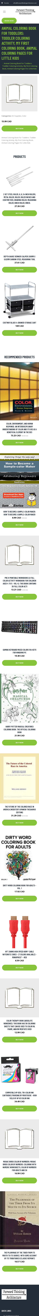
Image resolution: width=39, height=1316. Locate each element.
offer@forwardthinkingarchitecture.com (25, 3)
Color (24, 116)
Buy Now (19, 128)
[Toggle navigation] (4, 12)
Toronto (6, 3)
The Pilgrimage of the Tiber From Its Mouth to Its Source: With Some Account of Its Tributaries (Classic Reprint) (19, 1255)
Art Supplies (16, 116)
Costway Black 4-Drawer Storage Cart (19, 322)
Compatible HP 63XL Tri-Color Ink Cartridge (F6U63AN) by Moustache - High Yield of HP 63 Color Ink (19, 1095)
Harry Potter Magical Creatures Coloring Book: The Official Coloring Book (19, 729)
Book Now (9, 21)
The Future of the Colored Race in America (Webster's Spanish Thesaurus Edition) (19, 809)
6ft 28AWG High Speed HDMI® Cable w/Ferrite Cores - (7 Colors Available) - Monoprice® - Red (19, 954)
